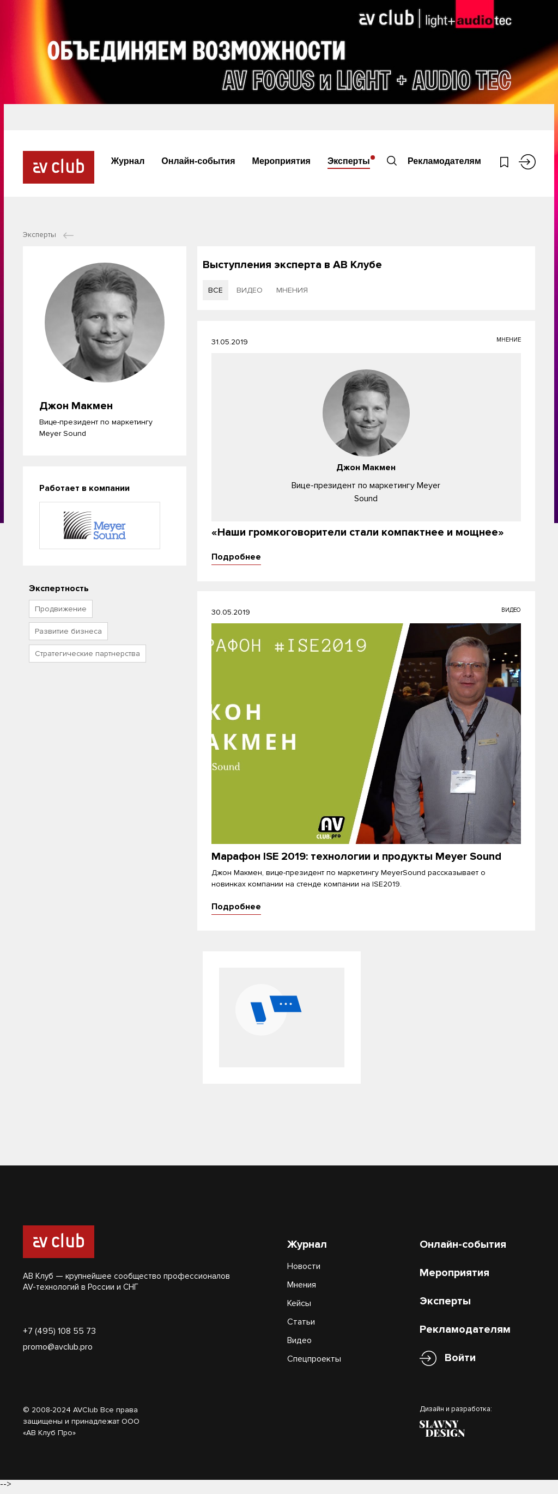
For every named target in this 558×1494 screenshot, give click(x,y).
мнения (292, 290)
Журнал (128, 160)
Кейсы (299, 1307)
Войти (460, 1362)
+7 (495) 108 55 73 (59, 1335)
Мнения (301, 1289)
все (215, 290)
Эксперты (348, 160)
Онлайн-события (198, 160)
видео (249, 290)
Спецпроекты (314, 1363)
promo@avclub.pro (58, 1351)
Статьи (301, 1326)
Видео (299, 1344)
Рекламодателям (443, 160)
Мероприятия (281, 160)
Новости (303, 1270)
